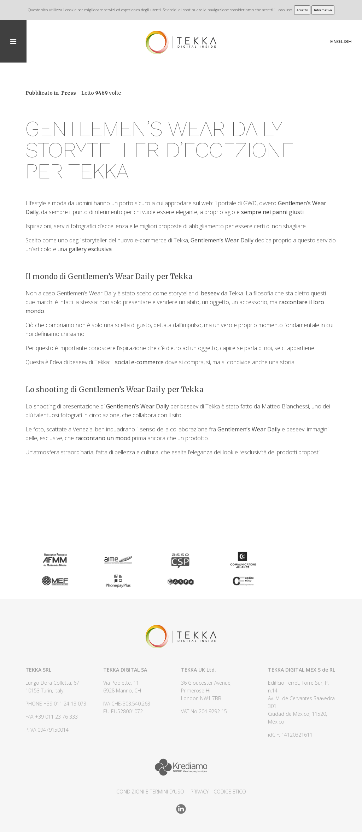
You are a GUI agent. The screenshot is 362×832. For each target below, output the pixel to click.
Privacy (200, 791)
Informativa (323, 10)
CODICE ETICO (230, 791)
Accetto (302, 10)
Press (68, 93)
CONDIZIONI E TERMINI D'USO (150, 791)
